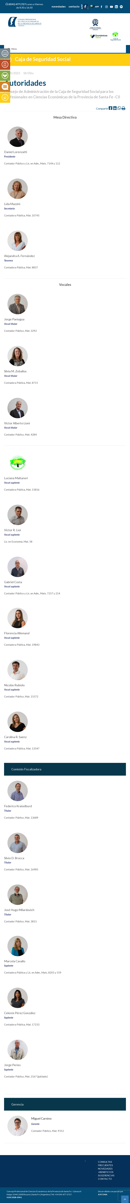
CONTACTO (105, 1178)
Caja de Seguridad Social (43, 59)
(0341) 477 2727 (17, 4)
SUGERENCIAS (106, 1175)
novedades (59, 6)
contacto (74, 6)
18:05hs (28, 73)
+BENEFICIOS (105, 1172)
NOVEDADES (105, 1168)
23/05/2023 (12, 73)
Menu (12, 49)
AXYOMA (102, 1194)
